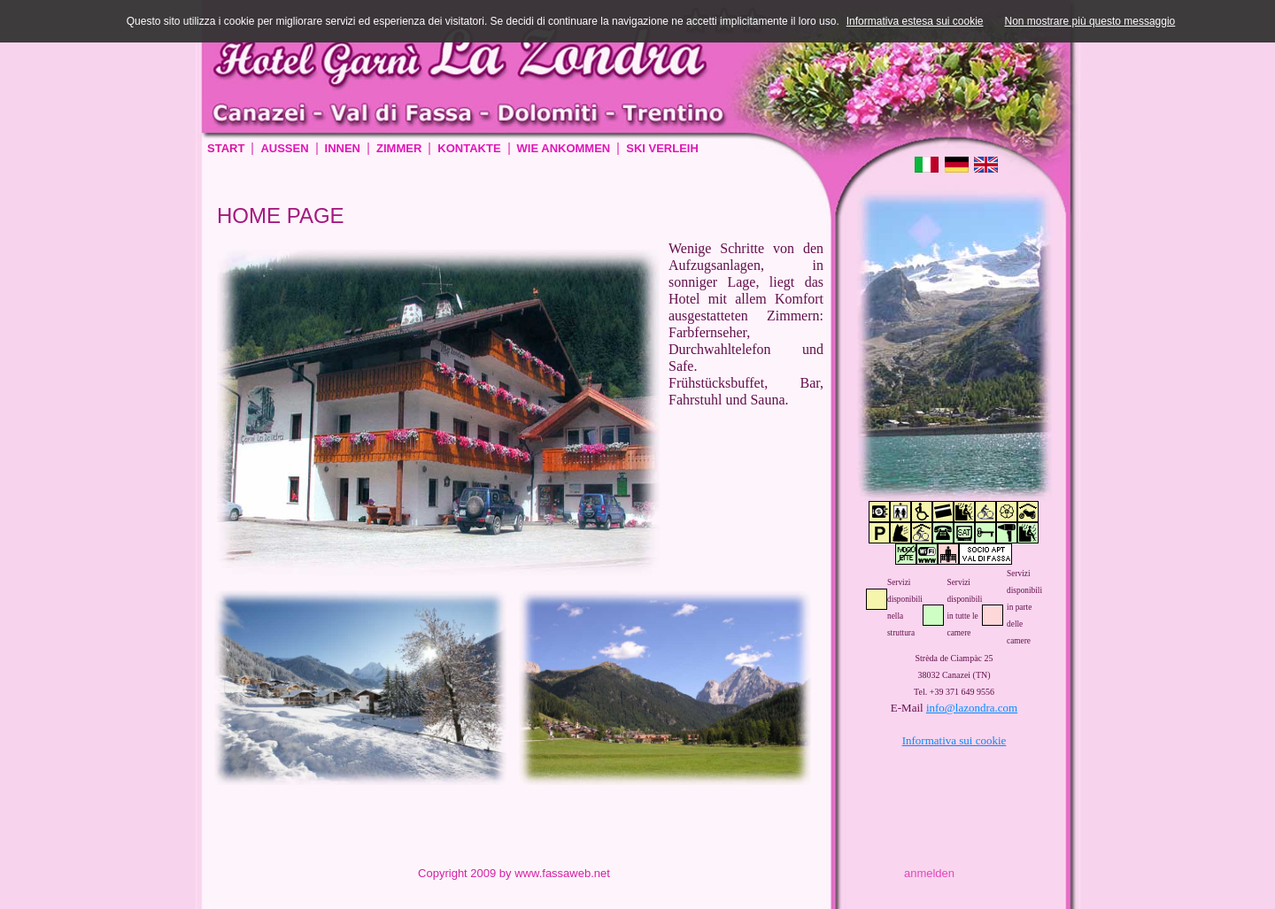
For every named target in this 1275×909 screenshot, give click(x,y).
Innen (342, 148)
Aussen (284, 148)
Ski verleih (662, 148)
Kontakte (468, 148)
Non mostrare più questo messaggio (1090, 21)
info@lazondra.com (971, 707)
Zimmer (398, 148)
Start (225, 148)
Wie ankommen (564, 148)
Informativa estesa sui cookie (915, 21)
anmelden (929, 873)
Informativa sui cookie (954, 740)
